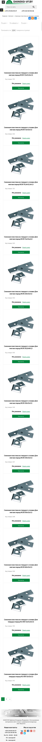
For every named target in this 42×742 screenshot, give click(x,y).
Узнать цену (26, 83)
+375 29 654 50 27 (10, 730)
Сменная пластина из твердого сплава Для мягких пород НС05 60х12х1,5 (21, 566)
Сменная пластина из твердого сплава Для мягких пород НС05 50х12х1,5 (21, 511)
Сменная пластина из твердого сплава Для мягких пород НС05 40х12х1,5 (21, 457)
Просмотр (21, 88)
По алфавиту (14, 23)
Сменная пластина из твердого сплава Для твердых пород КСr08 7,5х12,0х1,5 (21, 621)
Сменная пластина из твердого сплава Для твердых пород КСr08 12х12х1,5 (21, 675)
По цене (24, 23)
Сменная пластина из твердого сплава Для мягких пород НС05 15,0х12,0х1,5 (21, 183)
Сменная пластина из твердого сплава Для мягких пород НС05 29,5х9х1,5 (21, 347)
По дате (4, 23)
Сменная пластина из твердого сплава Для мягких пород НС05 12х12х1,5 (21, 128)
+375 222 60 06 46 (11, 732)
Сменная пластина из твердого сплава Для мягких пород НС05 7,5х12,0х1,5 (21, 74)
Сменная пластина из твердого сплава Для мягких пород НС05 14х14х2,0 (21, 238)
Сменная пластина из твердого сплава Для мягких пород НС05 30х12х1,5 (21, 402)
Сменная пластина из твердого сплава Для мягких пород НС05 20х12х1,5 (21, 292)
